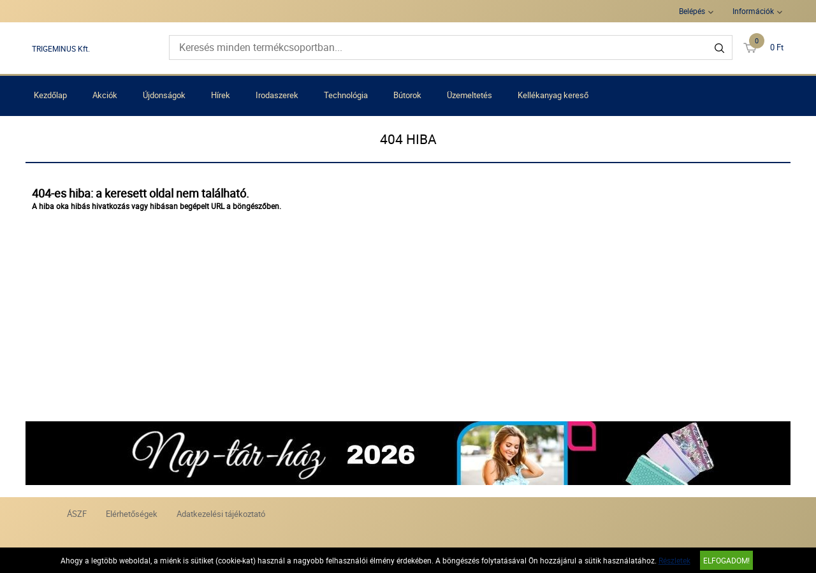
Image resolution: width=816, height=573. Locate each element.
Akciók (104, 95)
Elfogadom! (726, 560)
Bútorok (407, 95)
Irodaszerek (277, 95)
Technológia (346, 95)
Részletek (674, 560)
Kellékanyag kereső (553, 95)
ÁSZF (77, 513)
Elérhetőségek (131, 513)
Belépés (692, 11)
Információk (753, 11)
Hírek (220, 95)
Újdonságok (164, 95)
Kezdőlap (50, 95)
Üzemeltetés (469, 95)
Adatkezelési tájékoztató (221, 513)
